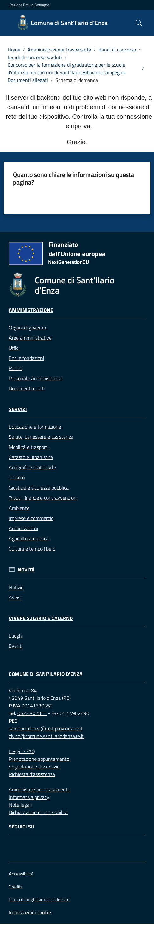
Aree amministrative (30, 337)
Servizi (18, 409)
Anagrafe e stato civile (32, 467)
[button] (139, 23)
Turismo (17, 477)
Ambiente (19, 508)
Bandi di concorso (117, 49)
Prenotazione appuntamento (39, 759)
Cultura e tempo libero (32, 548)
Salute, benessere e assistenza (41, 437)
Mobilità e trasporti (28, 447)
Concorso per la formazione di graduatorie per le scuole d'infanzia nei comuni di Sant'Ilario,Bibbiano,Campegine (67, 68)
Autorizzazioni (23, 528)
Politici (15, 368)
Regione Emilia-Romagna (29, 5)
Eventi (15, 646)
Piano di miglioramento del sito (39, 899)
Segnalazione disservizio (34, 766)
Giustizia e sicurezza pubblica (39, 487)
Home (14, 49)
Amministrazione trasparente (39, 789)
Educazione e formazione (35, 426)
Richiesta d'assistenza (32, 774)
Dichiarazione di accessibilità (38, 812)
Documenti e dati (27, 388)
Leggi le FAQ (22, 751)
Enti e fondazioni (26, 358)
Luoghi (16, 635)
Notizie (16, 587)
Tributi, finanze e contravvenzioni (43, 498)
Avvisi (15, 597)
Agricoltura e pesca (29, 538)
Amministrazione (31, 310)
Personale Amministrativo (36, 378)
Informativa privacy (29, 797)
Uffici (14, 348)
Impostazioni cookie (30, 912)
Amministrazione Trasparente (59, 49)
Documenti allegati (28, 80)
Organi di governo (27, 327)
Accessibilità (21, 873)
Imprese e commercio (31, 518)
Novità (26, 570)
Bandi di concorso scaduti (35, 57)
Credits (16, 886)
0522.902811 (32, 713)
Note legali (20, 804)
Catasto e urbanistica (31, 457)
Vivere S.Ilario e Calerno (41, 618)
